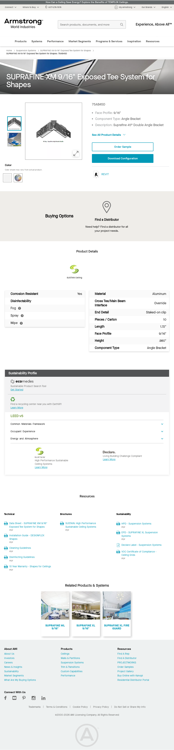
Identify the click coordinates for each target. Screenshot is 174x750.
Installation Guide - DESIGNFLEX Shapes (26, 537)
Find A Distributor (127, 658)
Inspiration (134, 41)
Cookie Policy (80, 707)
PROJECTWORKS (126, 662)
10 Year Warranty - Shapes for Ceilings (30, 566)
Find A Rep (123, 653)
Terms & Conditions (56, 707)
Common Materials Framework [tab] (28, 424)
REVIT (100, 174)
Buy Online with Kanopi (130, 675)
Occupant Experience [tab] (23, 431)
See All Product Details (108, 135)
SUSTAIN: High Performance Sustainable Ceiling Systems (80, 525)
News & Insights (13, 667)
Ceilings (65, 653)
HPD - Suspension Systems (136, 523)
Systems (36, 41)
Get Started (17, 389)
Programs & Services (109, 41)
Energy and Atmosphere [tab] (24, 438)
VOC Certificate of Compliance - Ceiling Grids (138, 553)
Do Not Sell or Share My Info (130, 707)
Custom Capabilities (71, 671)
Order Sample (122, 147)
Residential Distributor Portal (133, 680)
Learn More (17, 407)
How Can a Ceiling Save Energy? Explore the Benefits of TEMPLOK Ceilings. (87, 2)
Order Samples (125, 667)
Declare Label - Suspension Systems (141, 545)
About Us (9, 653)
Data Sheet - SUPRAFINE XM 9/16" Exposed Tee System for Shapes (28, 525)
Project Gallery (125, 671)
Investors (9, 658)
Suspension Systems (72, 662)
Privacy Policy (101, 707)
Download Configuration (123, 158)
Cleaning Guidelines (20, 548)
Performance (55, 41)
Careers (8, 662)
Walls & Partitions (70, 658)
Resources (152, 41)
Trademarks (34, 707)
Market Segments (80, 41)
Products (21, 41)
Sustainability (11, 671)
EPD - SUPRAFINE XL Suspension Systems (139, 534)
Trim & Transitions (70, 667)
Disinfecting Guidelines (22, 557)
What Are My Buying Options (20, 680)
